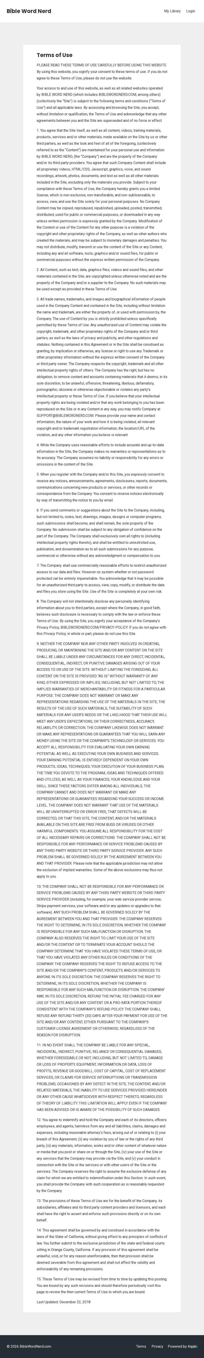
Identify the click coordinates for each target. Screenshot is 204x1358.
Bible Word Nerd (29, 11)
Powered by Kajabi (182, 1346)
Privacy (157, 1346)
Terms (141, 1346)
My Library (172, 11)
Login (190, 11)
